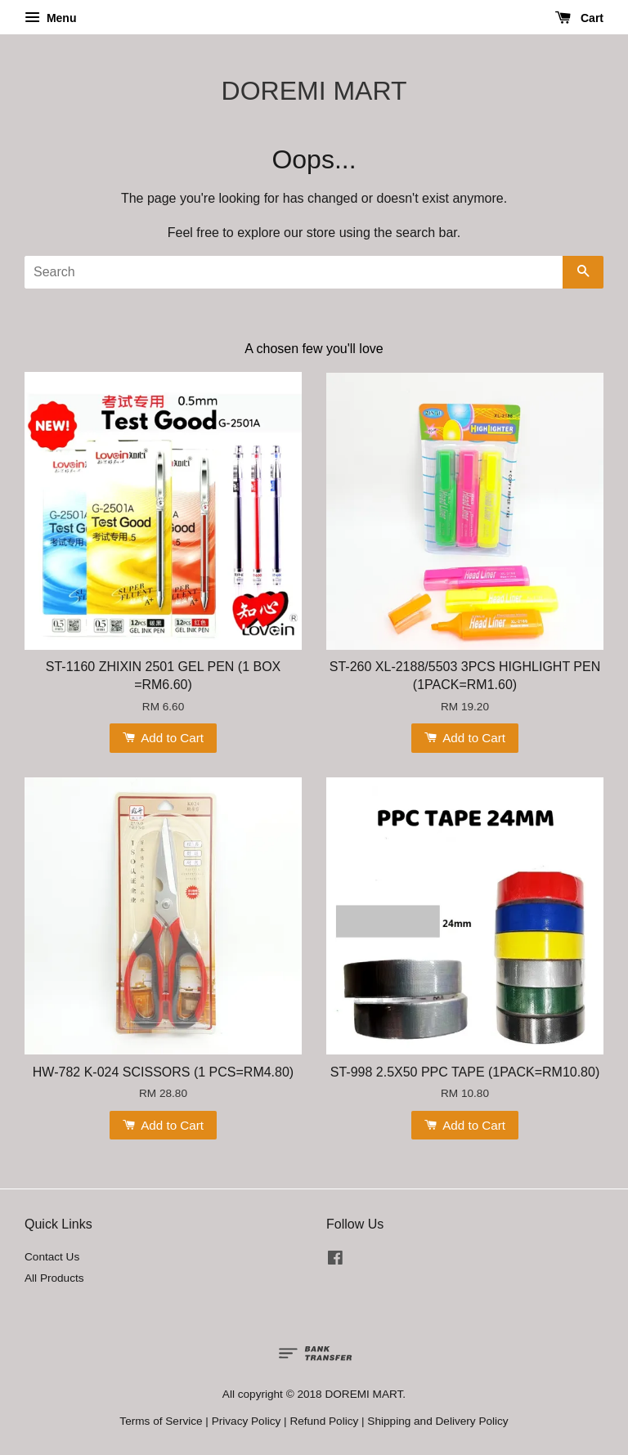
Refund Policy (323, 1421)
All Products (54, 1278)
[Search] (294, 272)
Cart (579, 18)
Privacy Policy (246, 1421)
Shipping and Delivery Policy (437, 1421)
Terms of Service (160, 1421)
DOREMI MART (314, 90)
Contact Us (52, 1257)
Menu (50, 18)
